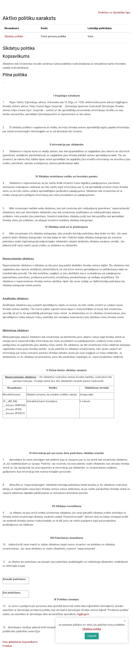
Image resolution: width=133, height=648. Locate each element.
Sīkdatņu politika (14, 36)
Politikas (7, 645)
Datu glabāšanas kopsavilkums (20, 641)
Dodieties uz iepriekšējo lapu (114, 12)
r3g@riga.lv (83, 614)
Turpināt (91, 635)
